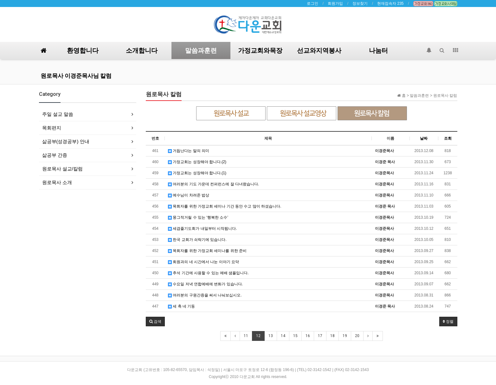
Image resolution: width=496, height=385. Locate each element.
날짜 (424, 138)
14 (283, 336)
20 (357, 336)
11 (246, 336)
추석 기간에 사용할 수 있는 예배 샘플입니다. (208, 273)
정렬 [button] (448, 321)
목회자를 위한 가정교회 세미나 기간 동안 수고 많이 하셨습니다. (224, 206)
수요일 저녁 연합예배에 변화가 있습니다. (205, 284)
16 (308, 336)
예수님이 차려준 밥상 (188, 195)
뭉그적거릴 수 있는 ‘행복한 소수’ (198, 217)
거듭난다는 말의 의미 (188, 151)
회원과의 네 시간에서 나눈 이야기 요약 (203, 262)
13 (270, 336)
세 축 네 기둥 (181, 306)
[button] (155, 321)
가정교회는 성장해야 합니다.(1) (197, 173)
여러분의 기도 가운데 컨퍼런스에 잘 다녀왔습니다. (213, 184)
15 (295, 336)
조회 (448, 138)
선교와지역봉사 (319, 50)
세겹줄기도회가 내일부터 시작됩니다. (202, 228)
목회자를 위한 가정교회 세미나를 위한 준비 (207, 251)
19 (345, 336)
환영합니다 (83, 50)
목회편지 (51, 127)
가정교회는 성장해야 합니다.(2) (197, 162)
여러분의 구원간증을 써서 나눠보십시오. (205, 295)
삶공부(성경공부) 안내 (65, 141)
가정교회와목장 (260, 50)
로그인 (312, 3)
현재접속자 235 (390, 3)
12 (258, 336)
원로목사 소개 (57, 182)
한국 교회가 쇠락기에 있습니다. (197, 239)
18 (332, 336)
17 (320, 336)
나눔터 (378, 50)
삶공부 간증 (54, 155)
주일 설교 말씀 (57, 114)
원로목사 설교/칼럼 (62, 168)
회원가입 (335, 3)
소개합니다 (142, 50)
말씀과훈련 (201, 50)
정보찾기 (360, 3)
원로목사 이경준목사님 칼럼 (76, 75)
